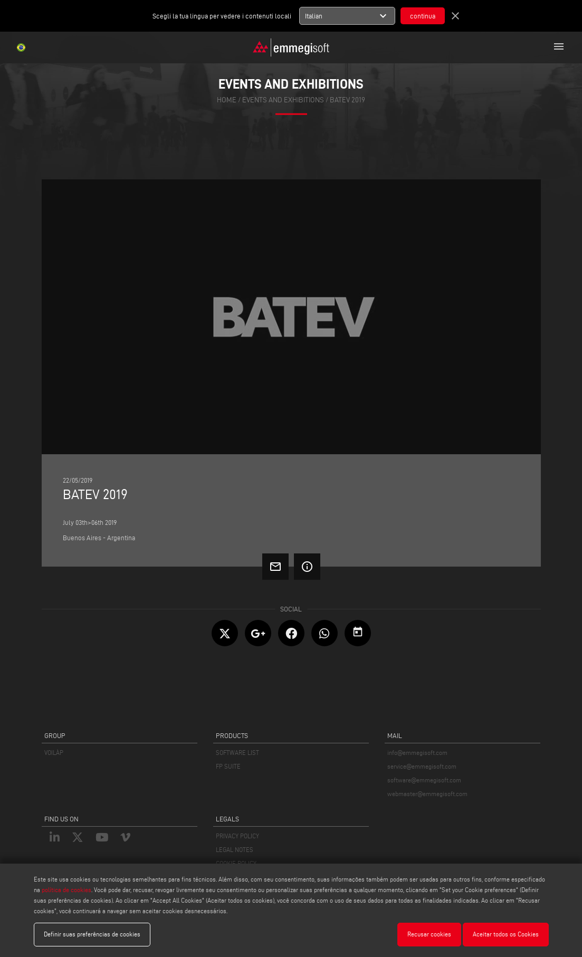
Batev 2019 (347, 100)
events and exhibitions (283, 100)
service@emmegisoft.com (421, 766)
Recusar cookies (429, 934)
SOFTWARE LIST (237, 752)
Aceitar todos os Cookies (506, 934)
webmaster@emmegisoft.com (427, 793)
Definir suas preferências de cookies (92, 934)
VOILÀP (53, 752)
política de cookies (66, 889)
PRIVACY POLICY (237, 835)
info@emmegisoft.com (417, 752)
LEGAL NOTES (234, 849)
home (226, 100)
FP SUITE (228, 766)
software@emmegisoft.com (424, 780)
